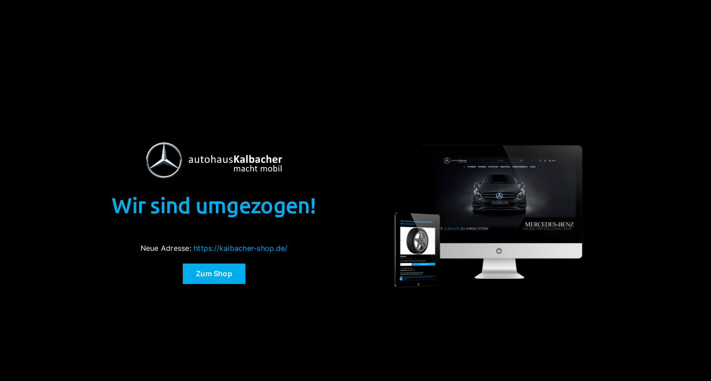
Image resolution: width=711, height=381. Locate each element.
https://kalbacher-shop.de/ (240, 248)
